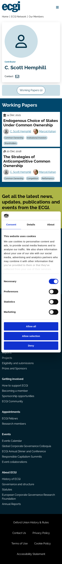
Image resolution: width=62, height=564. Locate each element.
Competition (32, 178)
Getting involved (12, 379)
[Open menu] (57, 7)
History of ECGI (11, 479)
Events (6, 434)
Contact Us (19, 533)
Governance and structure (18, 484)
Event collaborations (14, 461)
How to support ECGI (15, 385)
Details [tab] (31, 224)
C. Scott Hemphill (20, 131)
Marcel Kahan (47, 131)
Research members (14, 423)
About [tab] (50, 224)
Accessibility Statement (31, 554)
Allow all (31, 326)
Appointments (11, 411)
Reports (7, 352)
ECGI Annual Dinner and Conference (24, 451)
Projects (7, 357)
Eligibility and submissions (18, 363)
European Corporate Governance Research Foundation (28, 496)
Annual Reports (11, 504)
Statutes (7, 489)
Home (5, 16)
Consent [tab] (11, 224)
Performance (48, 178)
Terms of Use (19, 543)
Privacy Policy (41, 533)
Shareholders (10, 143)
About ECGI (9, 472)
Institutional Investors (36, 138)
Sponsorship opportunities (18, 396)
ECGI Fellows (10, 418)
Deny (31, 345)
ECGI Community (12, 401)
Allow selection (31, 336)
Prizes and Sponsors (14, 368)
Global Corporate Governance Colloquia (26, 446)
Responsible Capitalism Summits (22, 456)
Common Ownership (13, 138)
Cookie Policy (42, 543)
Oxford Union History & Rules (31, 522)
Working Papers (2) (31, 90)
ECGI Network (18, 16)
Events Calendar (12, 440)
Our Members (36, 16)
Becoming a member (15, 390)
